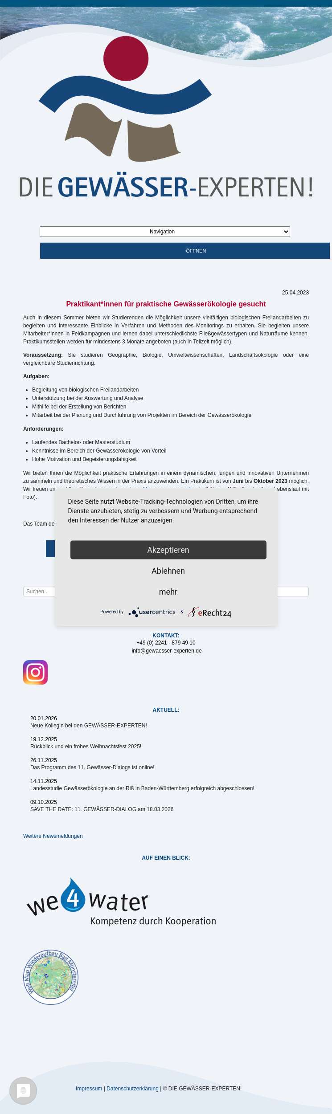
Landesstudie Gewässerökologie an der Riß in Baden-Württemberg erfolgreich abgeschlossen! (142, 788)
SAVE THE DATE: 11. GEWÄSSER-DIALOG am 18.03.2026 (101, 809)
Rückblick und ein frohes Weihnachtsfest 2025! (85, 746)
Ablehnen (168, 570)
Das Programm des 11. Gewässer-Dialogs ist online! (92, 767)
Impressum (89, 1088)
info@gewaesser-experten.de (167, 651)
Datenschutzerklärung (133, 1088)
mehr (168, 591)
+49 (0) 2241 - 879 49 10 (165, 643)
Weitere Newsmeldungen (53, 836)
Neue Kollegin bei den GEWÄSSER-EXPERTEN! (88, 725)
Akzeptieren (168, 549)
